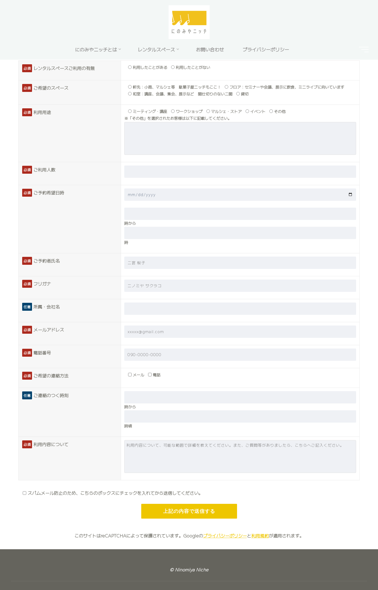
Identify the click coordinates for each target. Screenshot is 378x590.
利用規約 (260, 535)
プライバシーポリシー (225, 535)
